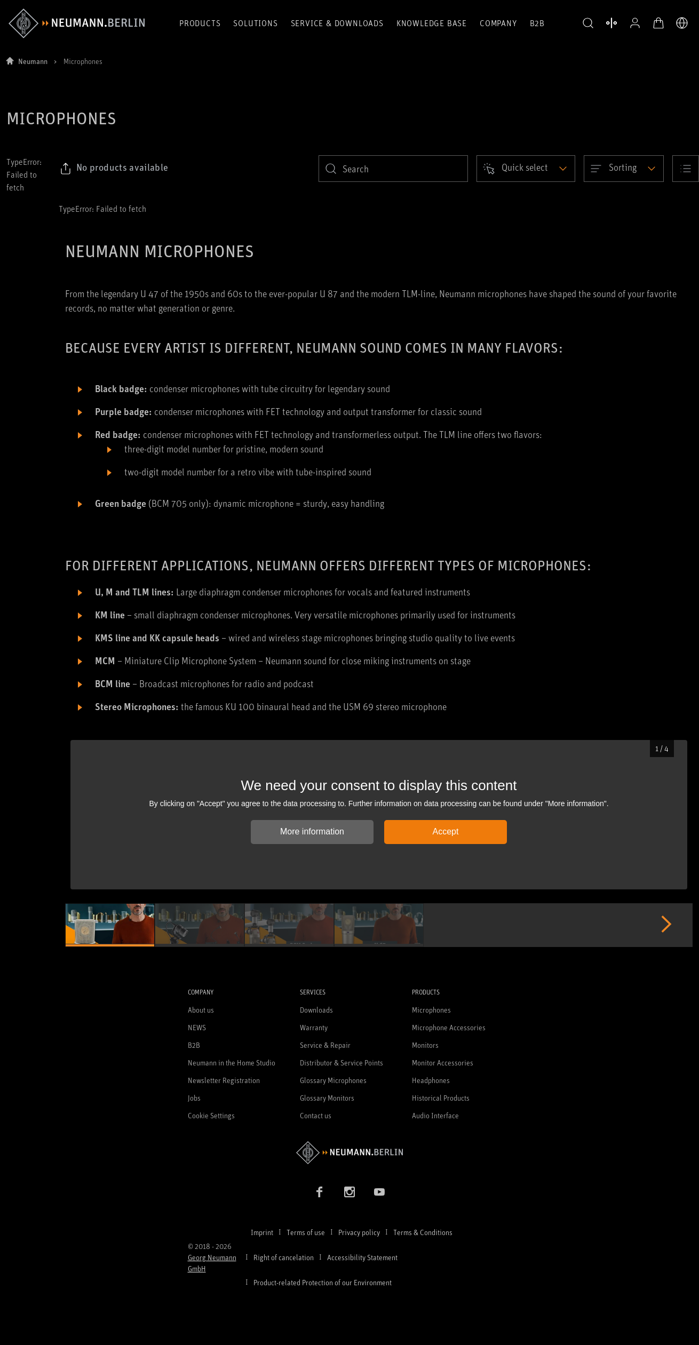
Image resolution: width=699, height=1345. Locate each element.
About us (201, 1009)
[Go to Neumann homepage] (350, 1152)
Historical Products (441, 1097)
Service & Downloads (337, 23)
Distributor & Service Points (341, 1062)
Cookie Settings (211, 1115)
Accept (446, 831)
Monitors (425, 1044)
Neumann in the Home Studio (231, 1062)
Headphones (431, 1080)
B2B (537, 23)
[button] (588, 23)
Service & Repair (325, 1044)
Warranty (314, 1027)
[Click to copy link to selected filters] (114, 168)
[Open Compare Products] (611, 22)
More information (312, 831)
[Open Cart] (658, 22)
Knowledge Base (431, 23)
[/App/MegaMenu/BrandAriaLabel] (77, 23)
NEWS (197, 1027)
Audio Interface (435, 1115)
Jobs (194, 1097)
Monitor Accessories (442, 1062)
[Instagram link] (349, 1192)
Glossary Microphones (333, 1080)
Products (199, 23)
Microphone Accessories (449, 1027)
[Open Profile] (635, 22)
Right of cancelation (283, 1257)
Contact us (315, 1115)
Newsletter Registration (224, 1080)
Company (498, 23)
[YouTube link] (379, 1192)
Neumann (32, 61)
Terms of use (306, 1232)
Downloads (316, 1009)
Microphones (431, 1009)
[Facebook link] (319, 1192)
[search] (393, 168)
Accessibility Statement (362, 1257)
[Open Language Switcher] (681, 22)
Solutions (255, 23)
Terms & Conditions (422, 1232)
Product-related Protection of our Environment (322, 1282)
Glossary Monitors (327, 1097)
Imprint (262, 1232)
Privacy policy (359, 1232)
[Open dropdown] (525, 168)
